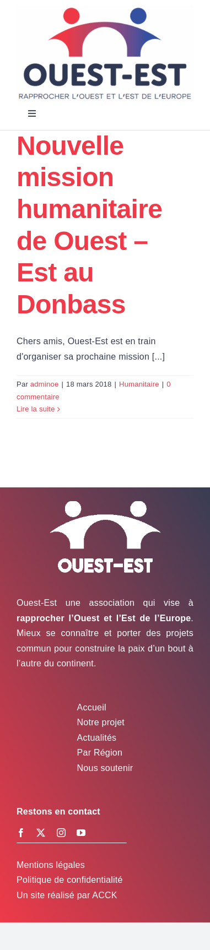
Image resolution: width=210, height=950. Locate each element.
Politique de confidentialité (70, 879)
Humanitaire (139, 384)
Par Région (99, 752)
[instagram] (61, 832)
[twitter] (40, 832)
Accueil (91, 707)
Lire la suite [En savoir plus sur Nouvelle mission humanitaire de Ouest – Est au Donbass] (36, 409)
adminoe (44, 384)
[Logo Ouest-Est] (105, 9)
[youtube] (81, 832)
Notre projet (101, 722)
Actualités (97, 737)
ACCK (104, 895)
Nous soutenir (105, 768)
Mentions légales (51, 865)
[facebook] (21, 832)
